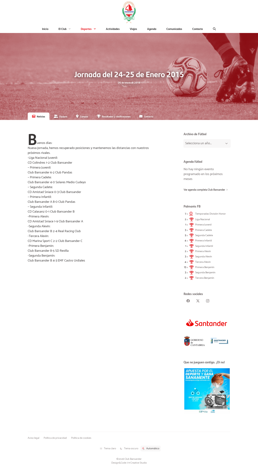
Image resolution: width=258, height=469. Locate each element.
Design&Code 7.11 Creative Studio (129, 463)
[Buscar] (214, 29)
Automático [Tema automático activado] (150, 448)
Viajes (133, 29)
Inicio (45, 29)
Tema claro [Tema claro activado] (108, 448)
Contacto (197, 29)
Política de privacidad (55, 438)
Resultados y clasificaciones (116, 116)
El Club (62, 29)
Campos (84, 116)
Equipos (63, 116)
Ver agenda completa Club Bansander (204, 190)
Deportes (86, 29)
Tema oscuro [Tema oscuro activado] (129, 448)
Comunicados (174, 29)
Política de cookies (81, 438)
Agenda (151, 29)
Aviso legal (33, 438)
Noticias (41, 116)
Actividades (113, 29)
